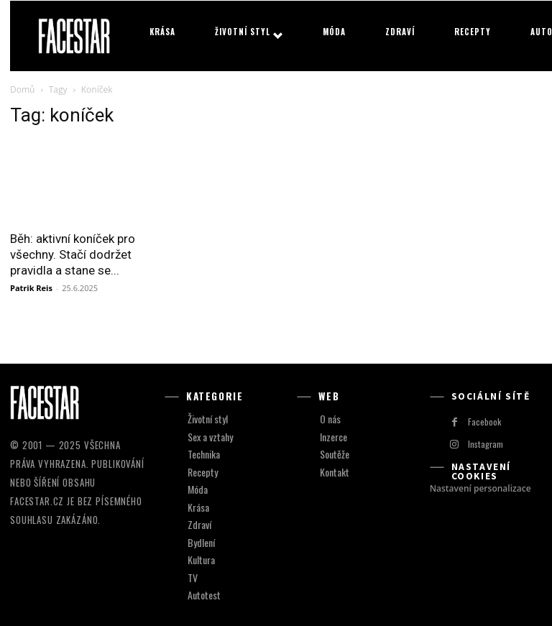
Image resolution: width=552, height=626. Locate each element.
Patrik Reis (31, 287)
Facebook (482, 421)
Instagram (485, 443)
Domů (22, 89)
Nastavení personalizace (480, 488)
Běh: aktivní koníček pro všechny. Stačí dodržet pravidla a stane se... (72, 254)
